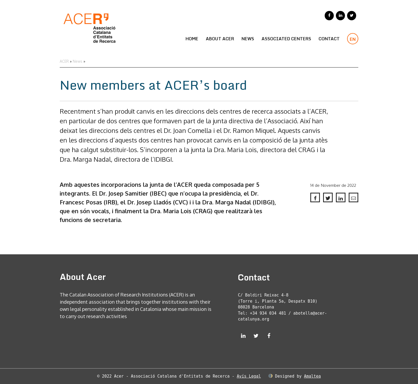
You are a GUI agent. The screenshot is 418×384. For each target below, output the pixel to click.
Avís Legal (249, 376)
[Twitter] (351, 15)
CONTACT (329, 38)
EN (353, 39)
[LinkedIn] (340, 15)
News (248, 38)
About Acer (220, 38)
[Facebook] (329, 15)
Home (192, 38)
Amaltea (312, 376)
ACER (64, 61)
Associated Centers (286, 38)
